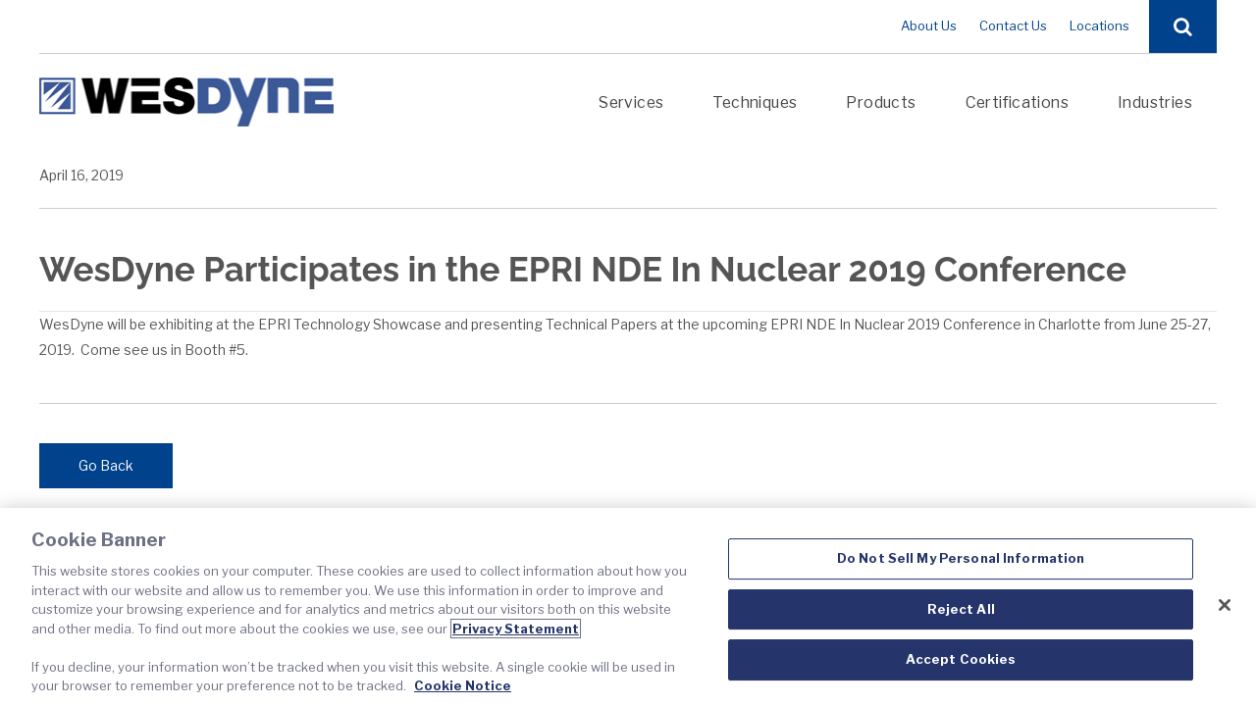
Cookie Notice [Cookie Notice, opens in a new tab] (462, 685)
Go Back (105, 465)
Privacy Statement (515, 628)
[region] (628, 607)
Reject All (961, 609)
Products (881, 102)
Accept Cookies (961, 660)
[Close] (1224, 605)
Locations (1099, 25)
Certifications (1018, 102)
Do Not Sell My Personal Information (961, 558)
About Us (929, 25)
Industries (1155, 102)
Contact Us (1013, 25)
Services (631, 102)
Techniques (754, 102)
